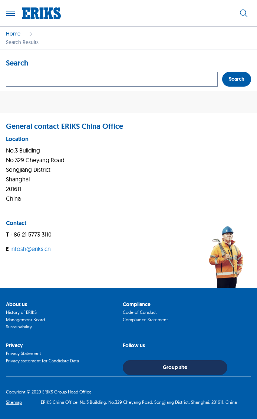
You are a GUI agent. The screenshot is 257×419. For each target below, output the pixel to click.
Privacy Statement (23, 353)
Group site (175, 367)
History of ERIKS (21, 312)
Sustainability (19, 326)
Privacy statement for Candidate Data (42, 360)
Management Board (25, 319)
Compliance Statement (145, 319)
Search (236, 79)
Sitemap (14, 402)
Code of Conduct (140, 312)
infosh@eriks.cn (30, 248)
